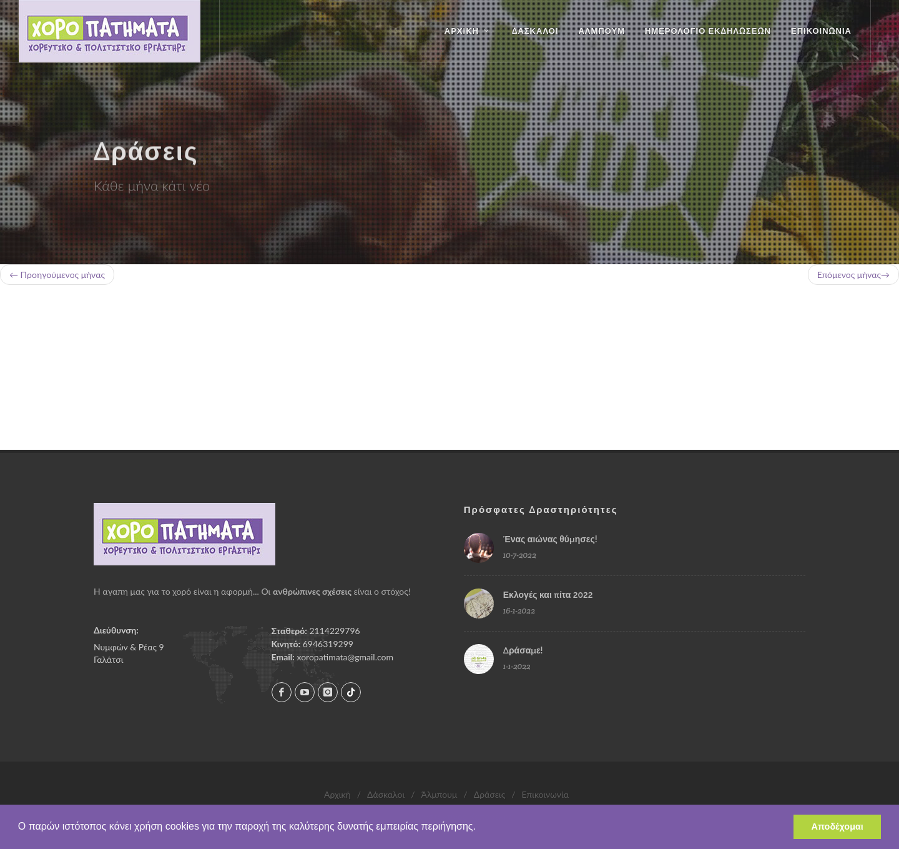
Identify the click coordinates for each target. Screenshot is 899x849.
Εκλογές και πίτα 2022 (548, 595)
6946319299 (328, 643)
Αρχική (337, 794)
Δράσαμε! (523, 650)
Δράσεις (490, 794)
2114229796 (335, 630)
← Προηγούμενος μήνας (57, 274)
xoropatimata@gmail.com (345, 657)
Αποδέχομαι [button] (837, 827)
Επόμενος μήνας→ (853, 274)
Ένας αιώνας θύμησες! (550, 539)
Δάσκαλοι (386, 794)
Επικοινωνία (545, 794)
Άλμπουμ (439, 794)
